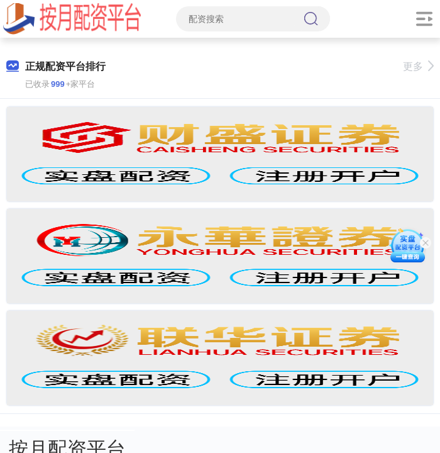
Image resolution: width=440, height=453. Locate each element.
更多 (418, 66)
